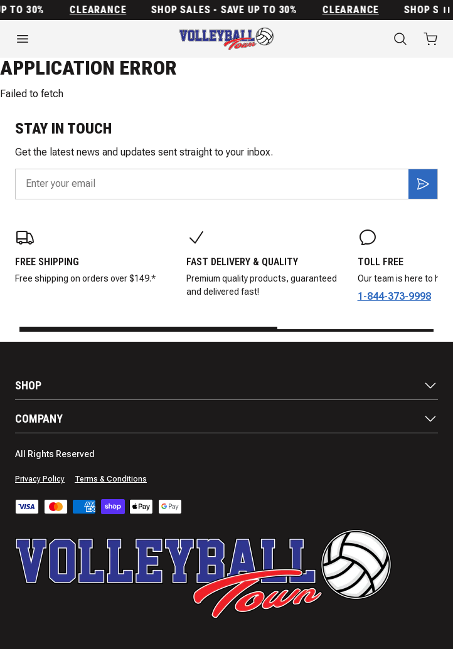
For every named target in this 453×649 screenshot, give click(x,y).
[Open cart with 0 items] (430, 38)
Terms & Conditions (111, 479)
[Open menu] (75, 38)
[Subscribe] (422, 183)
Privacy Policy (40, 479)
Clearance (103, 10)
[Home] (226, 39)
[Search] (400, 38)
